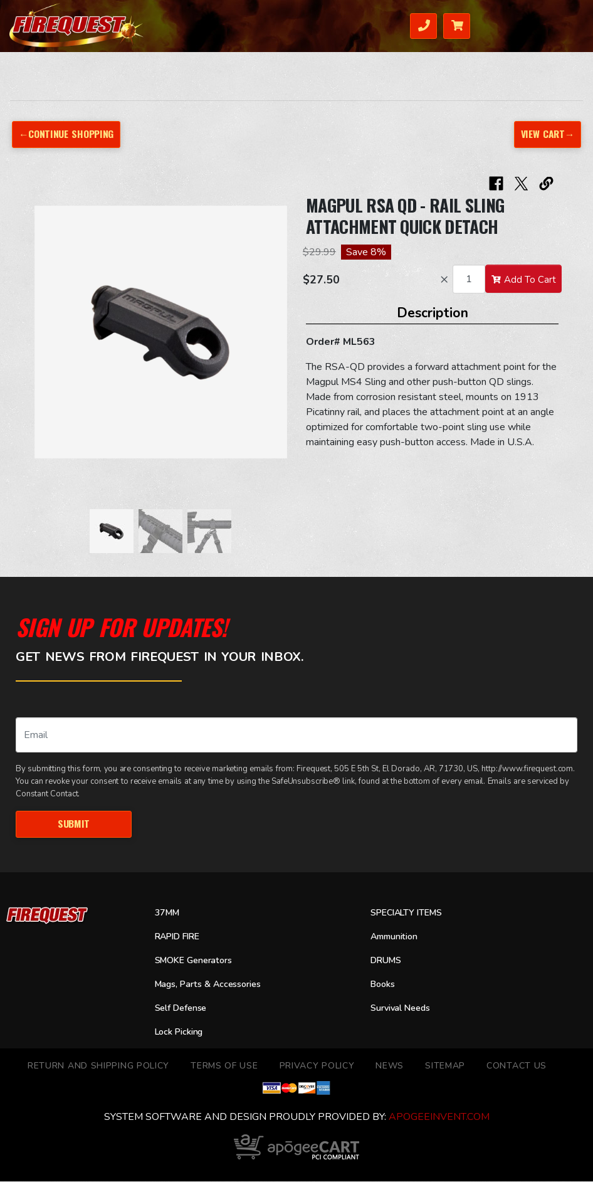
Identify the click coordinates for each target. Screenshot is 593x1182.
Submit (74, 823)
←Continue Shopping (66, 133)
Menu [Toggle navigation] (556, 25)
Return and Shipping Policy (98, 1066)
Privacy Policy (317, 1066)
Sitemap (445, 1066)
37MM (168, 913)
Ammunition (397, 937)
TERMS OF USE (224, 1066)
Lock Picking (182, 1032)
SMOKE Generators (197, 960)
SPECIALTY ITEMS (409, 913)
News (389, 1066)
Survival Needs (404, 1008)
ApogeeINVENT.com (439, 1117)
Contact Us (516, 1066)
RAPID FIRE (180, 937)
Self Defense (184, 1008)
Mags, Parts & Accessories (213, 984)
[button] (47, 338)
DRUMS (387, 960)
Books (383, 984)
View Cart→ (546, 133)
